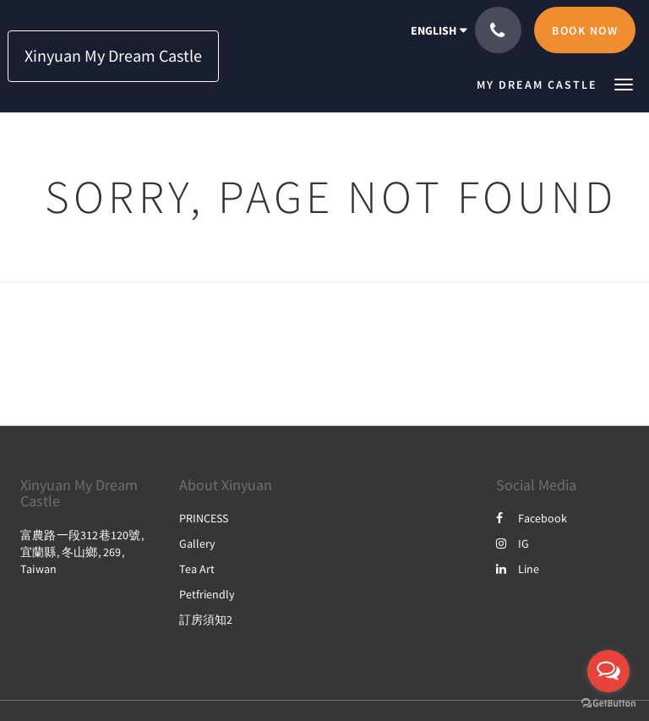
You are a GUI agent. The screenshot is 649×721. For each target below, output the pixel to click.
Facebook (531, 518)
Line (517, 568)
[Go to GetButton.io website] (608, 703)
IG (512, 543)
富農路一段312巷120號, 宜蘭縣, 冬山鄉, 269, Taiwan (82, 551)
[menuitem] (541, 84)
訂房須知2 (205, 619)
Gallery (197, 543)
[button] (623, 83)
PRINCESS (203, 518)
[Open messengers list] (608, 671)
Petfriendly (207, 594)
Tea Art (197, 568)
